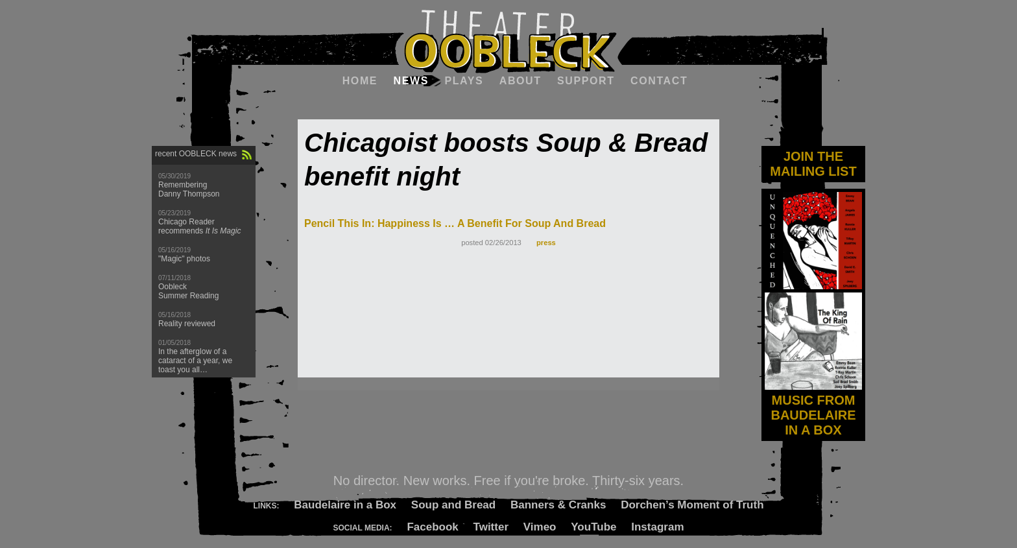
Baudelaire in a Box (345, 505)
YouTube (593, 527)
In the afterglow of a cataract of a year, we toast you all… (195, 360)
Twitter (490, 527)
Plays (463, 80)
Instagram (657, 527)
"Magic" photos (184, 258)
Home (359, 80)
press (546, 242)
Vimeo (539, 527)
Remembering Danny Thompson (189, 189)
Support (586, 80)
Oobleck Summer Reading (188, 291)
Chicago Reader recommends (199, 226)
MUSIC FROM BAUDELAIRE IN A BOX (813, 407)
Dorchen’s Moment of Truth (692, 505)
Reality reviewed (186, 323)
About (520, 80)
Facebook (432, 527)
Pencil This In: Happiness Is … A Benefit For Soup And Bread (455, 223)
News (411, 80)
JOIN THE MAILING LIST (813, 163)
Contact (659, 80)
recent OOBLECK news (196, 153)
